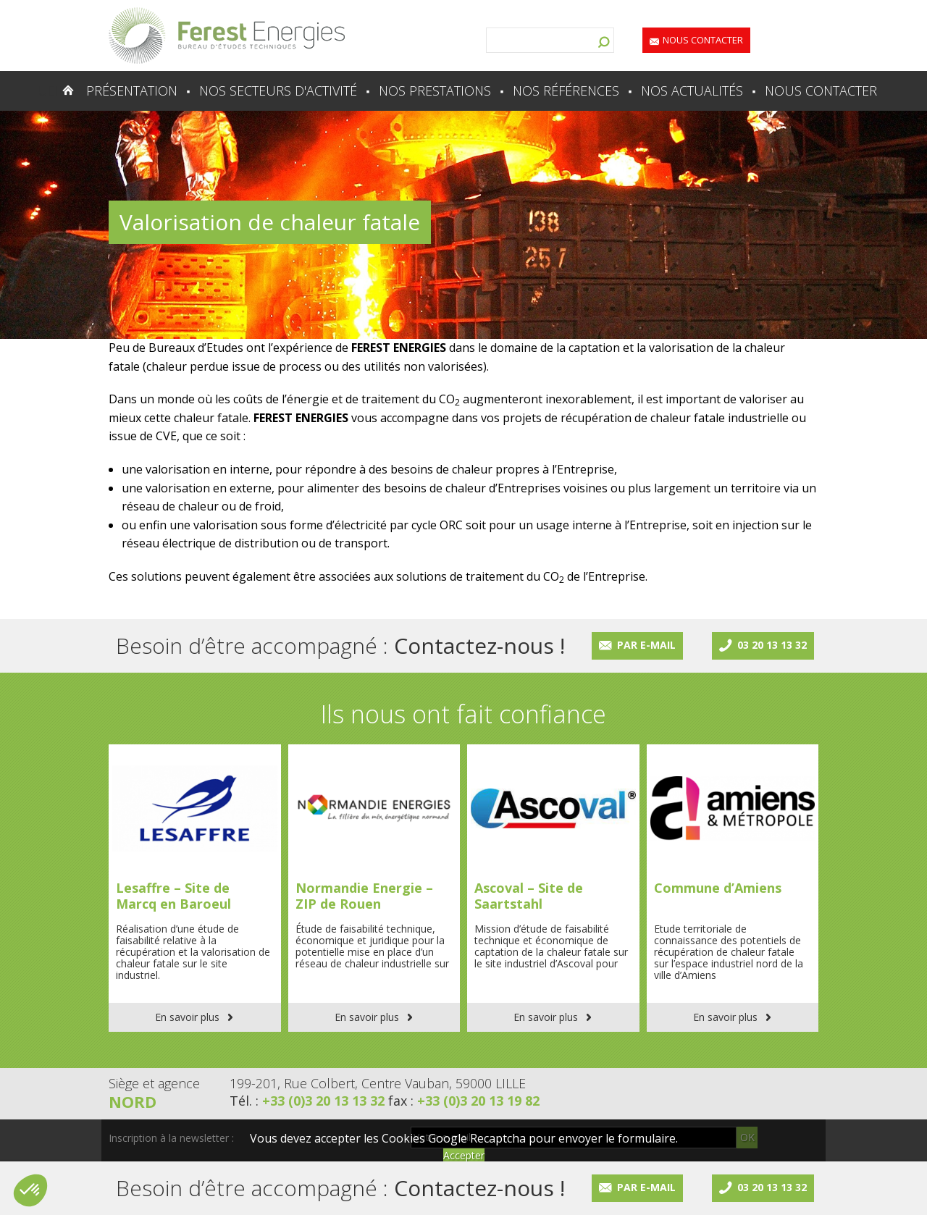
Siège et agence (154, 1083)
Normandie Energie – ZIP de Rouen (364, 895)
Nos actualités (692, 90)
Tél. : (309, 1100)
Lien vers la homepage (227, 35)
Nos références (566, 90)
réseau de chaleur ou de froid (201, 506)
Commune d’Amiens (717, 887)
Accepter (464, 1155)
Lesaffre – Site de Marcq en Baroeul (173, 895)
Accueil (39, 90)
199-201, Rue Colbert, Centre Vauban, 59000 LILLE (378, 1083)
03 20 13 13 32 (772, 645)
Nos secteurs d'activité (278, 90)
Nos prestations (435, 90)
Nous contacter (703, 39)
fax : (464, 1100)
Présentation (131, 90)
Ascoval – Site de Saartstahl (528, 895)
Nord (132, 1101)
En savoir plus (187, 1017)
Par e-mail (646, 645)
